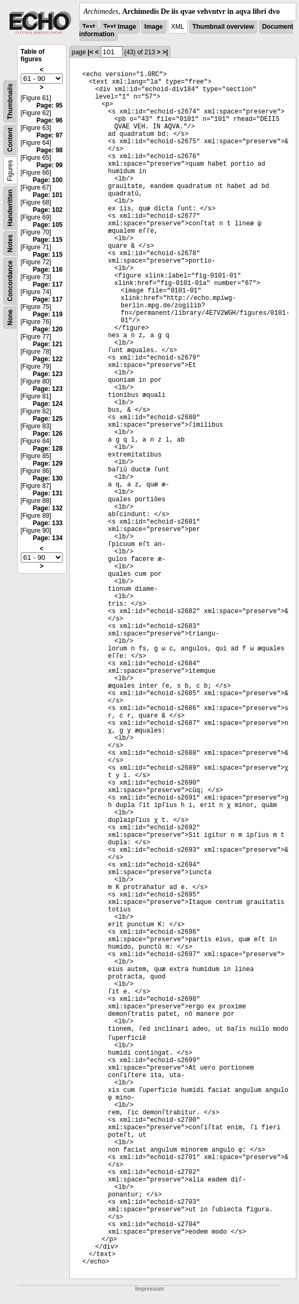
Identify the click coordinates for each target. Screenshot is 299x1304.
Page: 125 (47, 418)
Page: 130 (47, 478)
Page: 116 (47, 269)
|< (90, 52)
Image (153, 26)
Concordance (10, 280)
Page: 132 (47, 508)
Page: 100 (47, 180)
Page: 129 (47, 463)
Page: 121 (47, 344)
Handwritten (10, 208)
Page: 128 (47, 448)
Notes (10, 243)
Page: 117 (47, 284)
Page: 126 (47, 433)
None (10, 317)
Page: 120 (47, 329)
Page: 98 (49, 150)
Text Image (119, 26)
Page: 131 (47, 493)
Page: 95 (49, 105)
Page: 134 (47, 538)
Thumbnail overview (223, 26)
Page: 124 (47, 404)
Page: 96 (49, 120)
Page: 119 (47, 314)
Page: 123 (47, 374)
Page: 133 (47, 523)
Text (89, 26)
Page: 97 (49, 135)
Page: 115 (47, 239)
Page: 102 (47, 210)
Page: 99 (49, 165)
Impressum (149, 1289)
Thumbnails (10, 101)
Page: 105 (47, 225)
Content (10, 140)
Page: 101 (47, 195)
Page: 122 (47, 359)
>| (165, 52)
